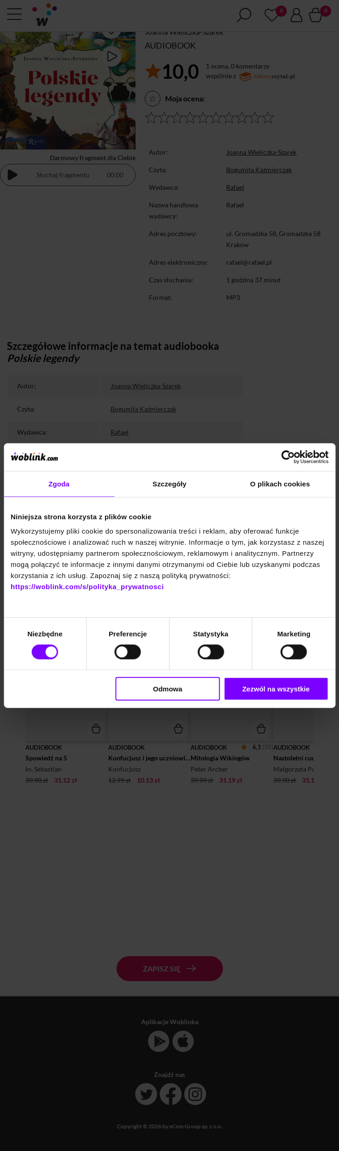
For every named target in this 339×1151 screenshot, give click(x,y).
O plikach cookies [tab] (280, 483)
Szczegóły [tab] (169, 483)
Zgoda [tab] (59, 483)
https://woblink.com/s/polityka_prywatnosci (87, 587)
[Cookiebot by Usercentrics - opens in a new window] (287, 457)
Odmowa (167, 689)
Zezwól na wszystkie (276, 689)
